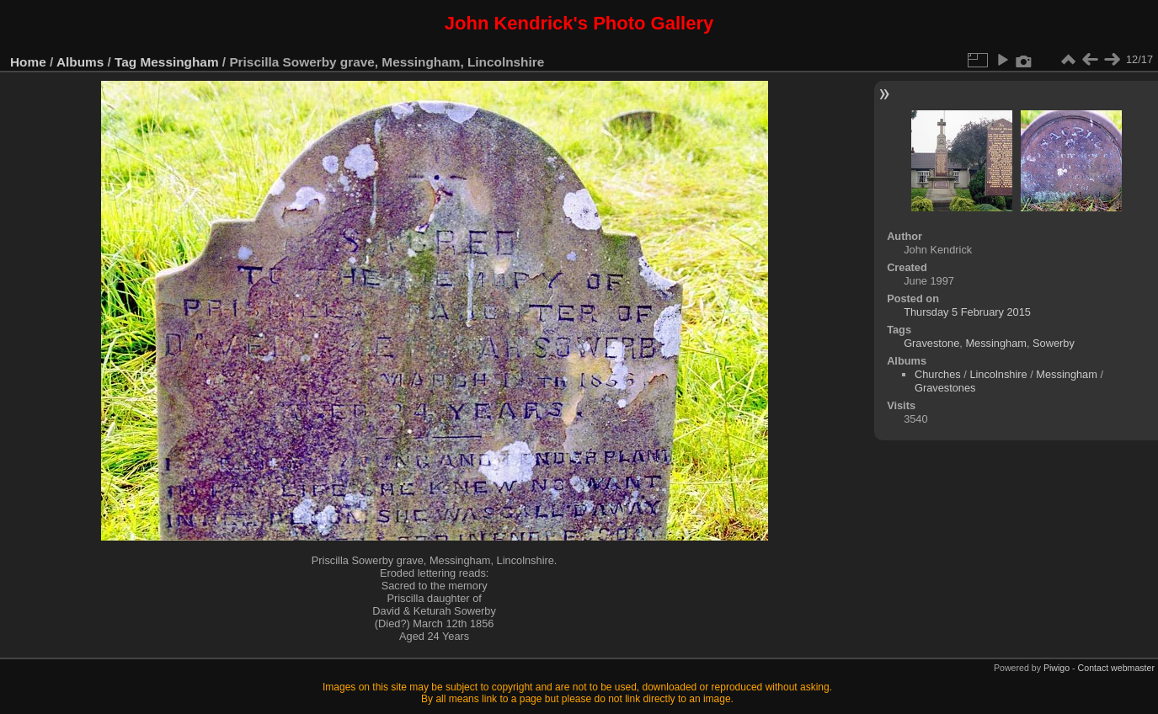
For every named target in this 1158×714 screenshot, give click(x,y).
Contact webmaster (1116, 668)
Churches (938, 374)
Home (28, 62)
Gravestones (945, 387)
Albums (80, 62)
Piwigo (1056, 668)
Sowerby (1054, 343)
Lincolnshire (998, 374)
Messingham (180, 62)
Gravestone (931, 343)
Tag (125, 62)
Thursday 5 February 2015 (967, 312)
